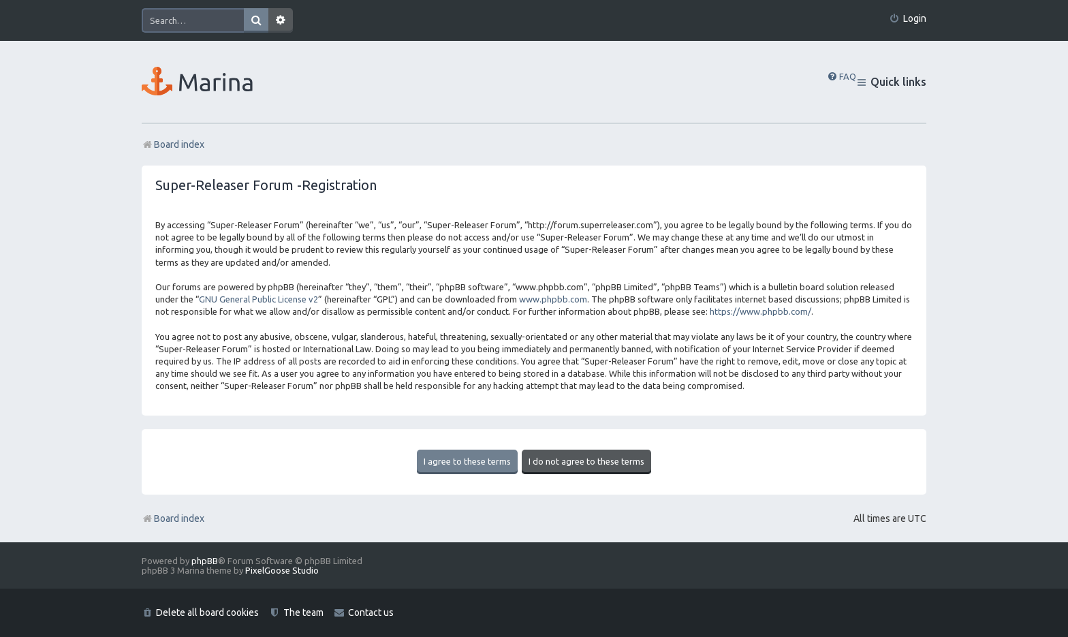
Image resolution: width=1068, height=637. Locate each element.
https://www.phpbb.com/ (760, 311)
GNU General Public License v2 (258, 299)
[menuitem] (907, 18)
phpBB (204, 560)
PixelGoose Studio (282, 570)
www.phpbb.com (553, 299)
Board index (173, 518)
